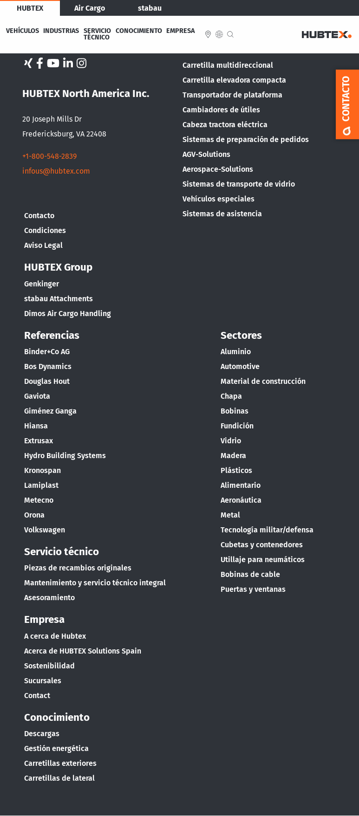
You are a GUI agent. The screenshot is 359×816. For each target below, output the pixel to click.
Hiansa (36, 425)
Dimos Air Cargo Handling (67, 313)
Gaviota (37, 396)
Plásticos (236, 470)
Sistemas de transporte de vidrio (239, 184)
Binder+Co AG (47, 351)
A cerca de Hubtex (55, 636)
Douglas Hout (47, 381)
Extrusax (38, 440)
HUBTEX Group (58, 267)
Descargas (41, 733)
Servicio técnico (61, 551)
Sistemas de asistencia (222, 213)
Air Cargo (89, 8)
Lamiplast (41, 485)
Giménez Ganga (50, 411)
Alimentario (241, 485)
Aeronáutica (241, 500)
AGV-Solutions (206, 154)
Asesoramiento (49, 597)
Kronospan (42, 470)
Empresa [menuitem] (180, 31)
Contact (37, 695)
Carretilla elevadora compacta (234, 80)
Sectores (241, 335)
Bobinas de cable (250, 574)
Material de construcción (263, 381)
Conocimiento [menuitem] (139, 31)
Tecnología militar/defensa (267, 529)
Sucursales (42, 680)
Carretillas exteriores (60, 763)
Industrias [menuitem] (61, 31)
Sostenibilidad (49, 665)
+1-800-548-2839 (49, 156)
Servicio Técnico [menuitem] (97, 34)
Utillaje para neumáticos (263, 559)
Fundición (237, 425)
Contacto (39, 215)
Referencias (51, 335)
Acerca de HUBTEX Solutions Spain (82, 651)
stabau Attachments (58, 298)
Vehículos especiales (219, 198)
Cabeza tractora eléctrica (225, 124)
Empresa (44, 619)
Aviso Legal (43, 245)
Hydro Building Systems (65, 455)
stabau (150, 8)
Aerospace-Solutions (218, 169)
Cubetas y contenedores (262, 544)
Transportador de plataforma (232, 95)
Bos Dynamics (48, 366)
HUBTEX (30, 8)
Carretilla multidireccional (228, 65)
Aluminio (236, 351)
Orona (34, 515)
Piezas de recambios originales (77, 567)
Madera (233, 455)
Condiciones (45, 230)
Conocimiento (57, 717)
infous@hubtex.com (56, 171)
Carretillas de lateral (59, 778)
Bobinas (234, 411)
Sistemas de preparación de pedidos (246, 139)
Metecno (38, 500)
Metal (230, 515)
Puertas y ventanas (253, 589)
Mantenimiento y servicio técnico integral (95, 582)
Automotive (240, 366)
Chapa (231, 396)
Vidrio (231, 440)
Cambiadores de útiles (221, 109)
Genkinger (41, 283)
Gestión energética (56, 748)
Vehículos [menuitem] (22, 31)
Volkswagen (44, 529)
